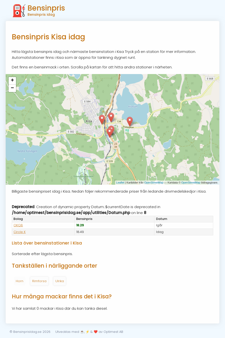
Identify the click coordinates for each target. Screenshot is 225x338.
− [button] (12, 88)
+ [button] (12, 80)
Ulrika (59, 281)
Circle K (20, 232)
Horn (19, 281)
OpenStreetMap (154, 182)
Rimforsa (39, 281)
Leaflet (120, 182)
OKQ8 (18, 225)
